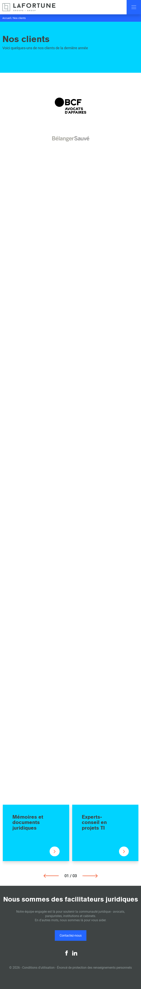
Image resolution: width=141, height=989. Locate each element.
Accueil (6, 18)
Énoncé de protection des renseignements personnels (94, 967)
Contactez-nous (71, 935)
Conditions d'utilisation (38, 967)
